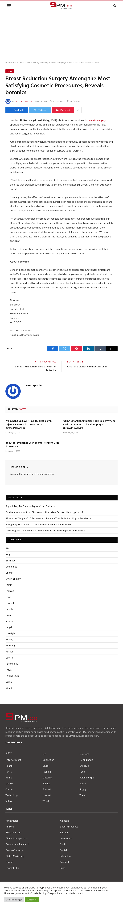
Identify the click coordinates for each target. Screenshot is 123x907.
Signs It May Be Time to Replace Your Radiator (30, 506)
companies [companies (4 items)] (66, 838)
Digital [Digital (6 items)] (63, 850)
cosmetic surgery (96, 120)
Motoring (11, 645)
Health (15, 62)
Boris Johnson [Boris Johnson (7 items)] (13, 832)
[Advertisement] (61, 36)
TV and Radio (13, 676)
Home (8, 62)
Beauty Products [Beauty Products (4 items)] (69, 826)
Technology (12, 663)
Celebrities (11, 566)
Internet (10, 621)
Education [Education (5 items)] (65, 856)
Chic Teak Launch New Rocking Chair (87, 367)
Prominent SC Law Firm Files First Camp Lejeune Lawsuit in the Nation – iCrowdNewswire (28, 424)
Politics (9, 651)
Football (10, 603)
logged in (28, 474)
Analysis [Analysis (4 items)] (10, 826)
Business (11, 560)
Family (9, 584)
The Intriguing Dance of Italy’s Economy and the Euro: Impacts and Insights (45, 530)
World (9, 688)
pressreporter (24, 101)
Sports (9, 657)
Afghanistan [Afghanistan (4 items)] (12, 820)
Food (8, 597)
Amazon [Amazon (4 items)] (64, 820)
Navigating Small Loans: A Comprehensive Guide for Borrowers (39, 524)
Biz (7, 548)
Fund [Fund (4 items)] (62, 868)
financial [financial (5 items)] (64, 862)
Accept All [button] (32, 899)
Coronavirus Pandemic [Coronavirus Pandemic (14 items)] (18, 844)
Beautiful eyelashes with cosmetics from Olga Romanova (32, 444)
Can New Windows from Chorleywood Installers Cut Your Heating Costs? (44, 512)
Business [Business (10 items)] (65, 832)
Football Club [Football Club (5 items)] (12, 868)
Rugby (82, 789)
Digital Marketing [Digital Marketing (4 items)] (15, 856)
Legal (9, 627)
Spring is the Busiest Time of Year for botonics (35, 369)
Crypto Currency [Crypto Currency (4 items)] (14, 850)
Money (9, 639)
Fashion (10, 591)
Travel (9, 669)
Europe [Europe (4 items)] (9, 862)
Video (9, 682)
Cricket (9, 572)
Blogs (9, 554)
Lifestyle (10, 633)
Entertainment (13, 578)
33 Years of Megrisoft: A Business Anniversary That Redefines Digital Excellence (48, 518)
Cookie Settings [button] (14, 899)
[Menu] (9, 5)
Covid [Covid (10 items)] (63, 844)
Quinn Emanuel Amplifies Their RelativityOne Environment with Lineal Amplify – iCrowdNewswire (89, 424)
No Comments (57, 101)
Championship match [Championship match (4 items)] (17, 838)
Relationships (86, 777)
